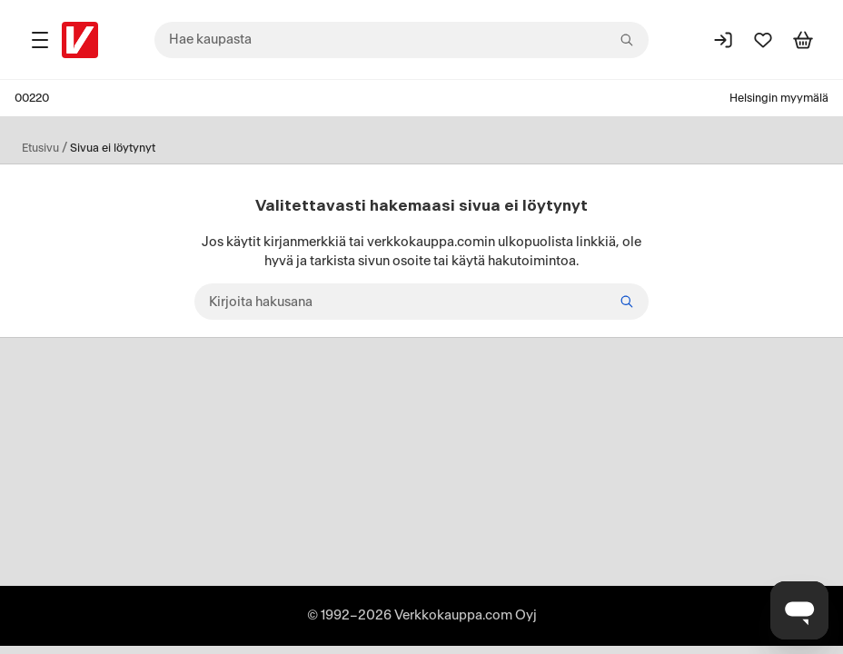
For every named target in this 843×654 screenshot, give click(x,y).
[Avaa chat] (799, 610)
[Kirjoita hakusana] (421, 301)
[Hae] (626, 301)
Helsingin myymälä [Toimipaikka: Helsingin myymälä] (778, 98)
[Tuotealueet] (40, 40)
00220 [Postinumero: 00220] (32, 98)
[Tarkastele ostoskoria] (803, 40)
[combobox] (401, 40)
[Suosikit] (763, 40)
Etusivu (40, 148)
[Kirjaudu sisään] (723, 40)
